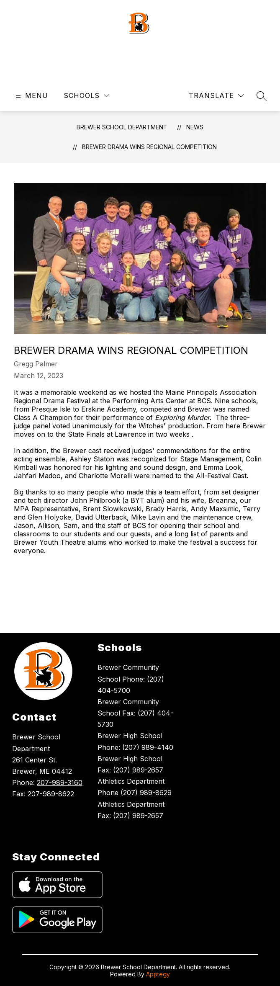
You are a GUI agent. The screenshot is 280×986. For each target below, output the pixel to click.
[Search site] (262, 96)
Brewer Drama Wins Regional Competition (149, 146)
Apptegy (158, 974)
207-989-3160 (59, 782)
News (194, 127)
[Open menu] (30, 95)
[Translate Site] (216, 95)
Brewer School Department (122, 127)
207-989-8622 (51, 794)
